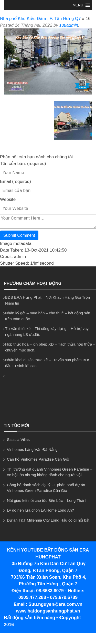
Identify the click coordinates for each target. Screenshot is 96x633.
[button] (78, 5)
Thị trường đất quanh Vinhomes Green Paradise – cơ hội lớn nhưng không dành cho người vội (49, 472)
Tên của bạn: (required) (23, 163)
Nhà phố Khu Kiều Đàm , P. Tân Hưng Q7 (40, 18)
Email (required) (15, 181)
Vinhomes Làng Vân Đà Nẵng (32, 449)
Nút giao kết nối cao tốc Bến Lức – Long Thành (47, 500)
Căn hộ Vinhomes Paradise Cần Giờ (38, 459)
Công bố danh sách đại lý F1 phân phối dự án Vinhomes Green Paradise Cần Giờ (46, 488)
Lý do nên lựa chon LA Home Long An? (40, 510)
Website (8, 199)
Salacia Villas (18, 439)
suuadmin (68, 25)
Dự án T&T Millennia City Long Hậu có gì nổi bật (48, 520)
